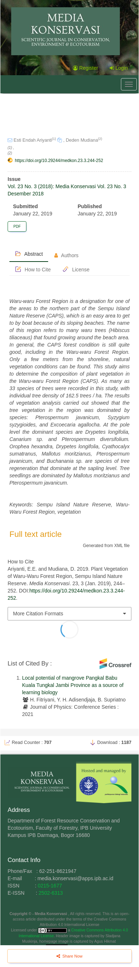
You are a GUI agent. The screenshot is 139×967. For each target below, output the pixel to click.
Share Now (69, 956)
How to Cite (33, 269)
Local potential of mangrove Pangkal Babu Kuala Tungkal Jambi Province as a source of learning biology (72, 685)
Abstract (29, 253)
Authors (66, 255)
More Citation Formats (38, 613)
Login (119, 68)
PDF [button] (17, 226)
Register (85, 68)
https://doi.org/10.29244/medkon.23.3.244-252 (59, 160)
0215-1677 (50, 886)
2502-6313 (51, 893)
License (75, 269)
